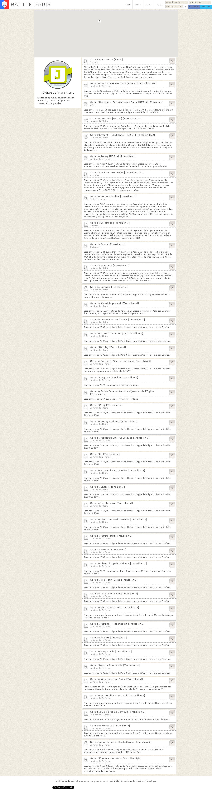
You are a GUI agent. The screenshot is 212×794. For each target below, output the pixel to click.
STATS (137, 4)
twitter (206, 7)
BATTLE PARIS (31, 4)
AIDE (159, 4)
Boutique (151, 781)
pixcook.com (100, 781)
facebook (194, 7)
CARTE (127, 4)
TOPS (148, 4)
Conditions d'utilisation (132, 781)
